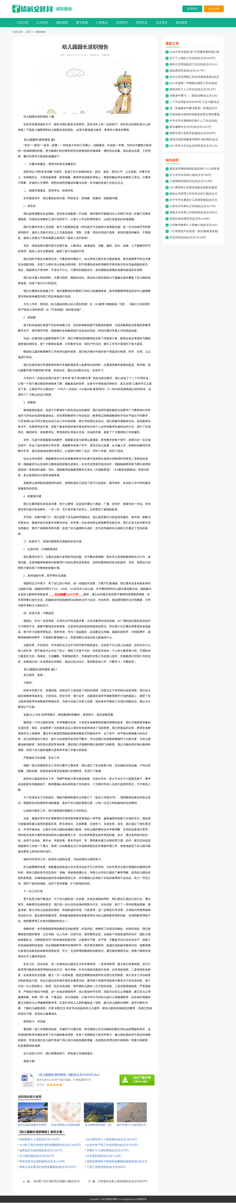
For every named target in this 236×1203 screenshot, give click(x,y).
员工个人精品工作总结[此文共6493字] (193, 58)
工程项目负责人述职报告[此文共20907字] (123, 1181)
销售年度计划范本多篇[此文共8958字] (193, 133)
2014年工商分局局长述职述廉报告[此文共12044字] (50, 1145)
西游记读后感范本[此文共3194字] (190, 219)
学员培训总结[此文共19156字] (188, 237)
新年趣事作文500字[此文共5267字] (191, 127)
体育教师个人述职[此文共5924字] (39, 1139)
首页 (28, 32)
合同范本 (122, 22)
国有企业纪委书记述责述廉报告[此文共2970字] (48, 1167)
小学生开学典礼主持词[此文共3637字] (193, 206)
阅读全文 (94, 55)
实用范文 (142, 22)
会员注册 (214, 8)
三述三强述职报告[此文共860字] (106, 1167)
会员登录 (192, 8)
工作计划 (22, 22)
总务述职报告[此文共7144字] (104, 1156)
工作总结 (42, 22)
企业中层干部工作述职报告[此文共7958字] (112, 1145)
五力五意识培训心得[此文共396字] (191, 175)
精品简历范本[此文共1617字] (187, 71)
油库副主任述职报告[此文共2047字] (41, 1150)
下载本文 (105, 55)
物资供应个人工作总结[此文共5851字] (193, 89)
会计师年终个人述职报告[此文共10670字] (112, 1139)
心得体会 (102, 22)
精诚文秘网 (111, 1199)
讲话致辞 (182, 22)
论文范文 (162, 22)
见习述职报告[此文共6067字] (36, 1156)
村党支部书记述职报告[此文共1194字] (42, 1161)
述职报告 (64, 9)
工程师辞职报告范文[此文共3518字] (191, 181)
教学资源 (82, 22)
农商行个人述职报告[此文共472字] (108, 1150)
